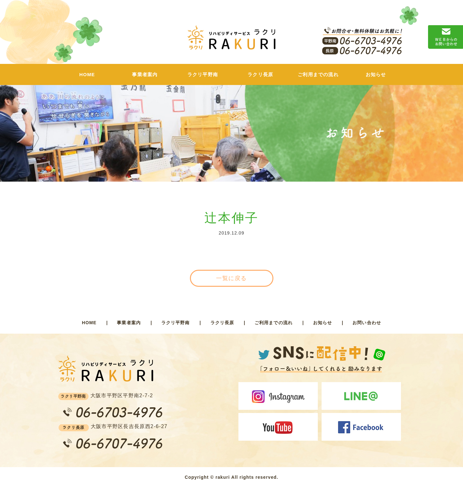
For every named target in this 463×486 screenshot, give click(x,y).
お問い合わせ (366, 322)
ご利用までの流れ (318, 74)
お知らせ (376, 74)
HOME (87, 74)
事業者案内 (144, 74)
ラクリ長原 (260, 74)
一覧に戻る (231, 278)
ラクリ (231, 40)
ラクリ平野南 (202, 74)
